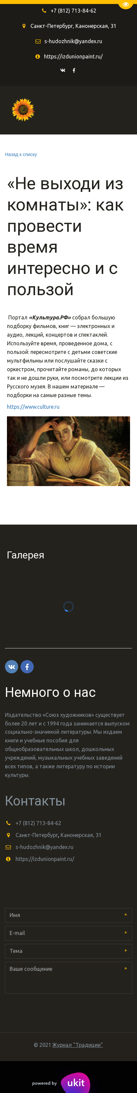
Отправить (27, 1010)
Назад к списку (21, 154)
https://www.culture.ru (33, 407)
